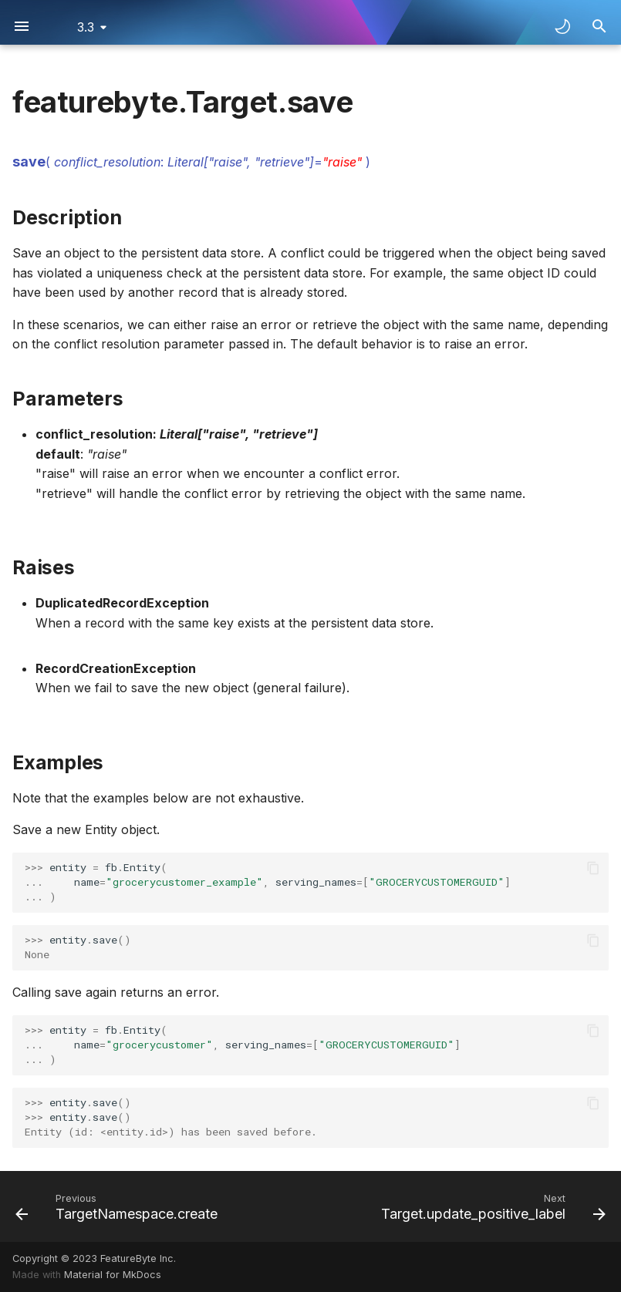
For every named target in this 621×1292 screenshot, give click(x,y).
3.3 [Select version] (85, 27)
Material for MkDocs (112, 1274)
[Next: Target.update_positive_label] (491, 1206)
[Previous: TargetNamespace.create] (119, 1206)
